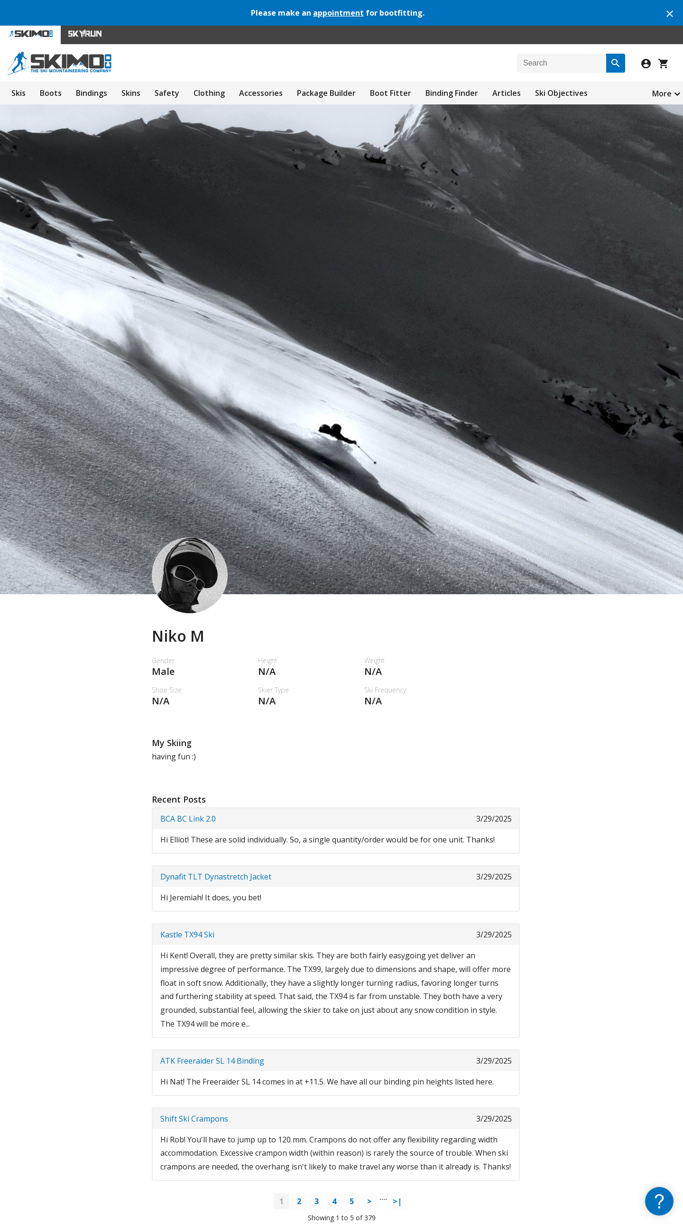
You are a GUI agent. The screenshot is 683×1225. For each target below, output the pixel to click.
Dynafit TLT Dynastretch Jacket (215, 876)
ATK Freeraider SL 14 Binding (212, 1061)
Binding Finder (451, 93)
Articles (506, 93)
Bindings (91, 93)
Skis (18, 93)
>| (397, 1201)
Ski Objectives (561, 93)
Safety (167, 93)
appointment (338, 13)
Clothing (209, 93)
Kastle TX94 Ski (187, 934)
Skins (130, 93)
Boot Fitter (390, 93)
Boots (51, 93)
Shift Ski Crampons (194, 1118)
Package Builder (326, 93)
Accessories (261, 93)
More (662, 93)
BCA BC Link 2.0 (188, 819)
